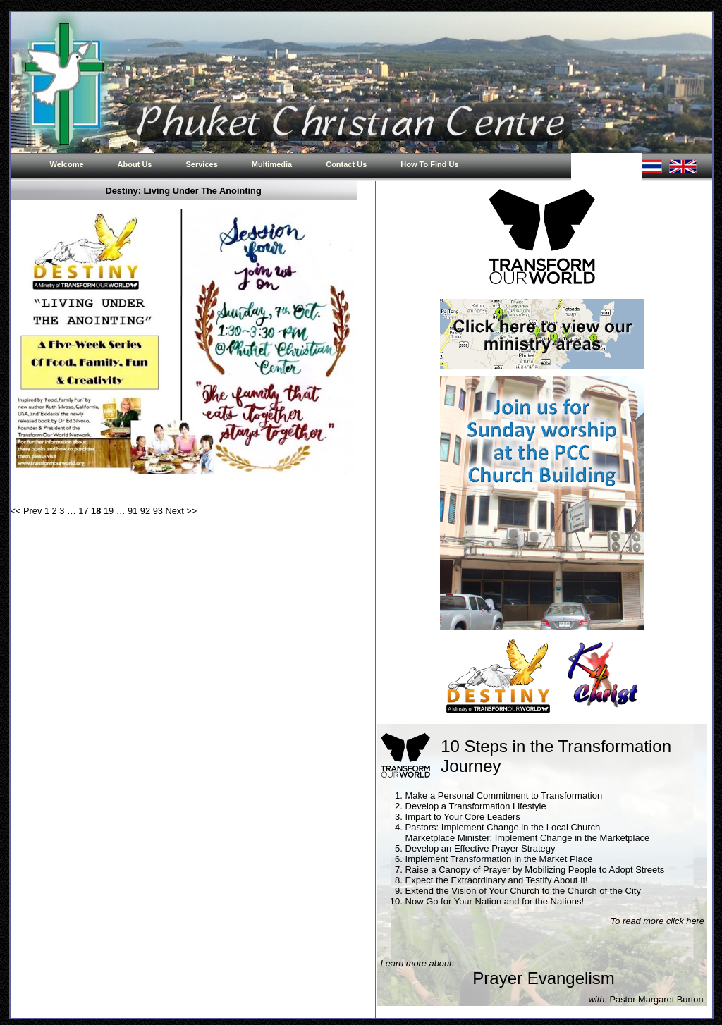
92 (145, 510)
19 (109, 510)
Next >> (181, 510)
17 (83, 510)
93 (158, 510)
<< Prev (26, 510)
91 (132, 510)
